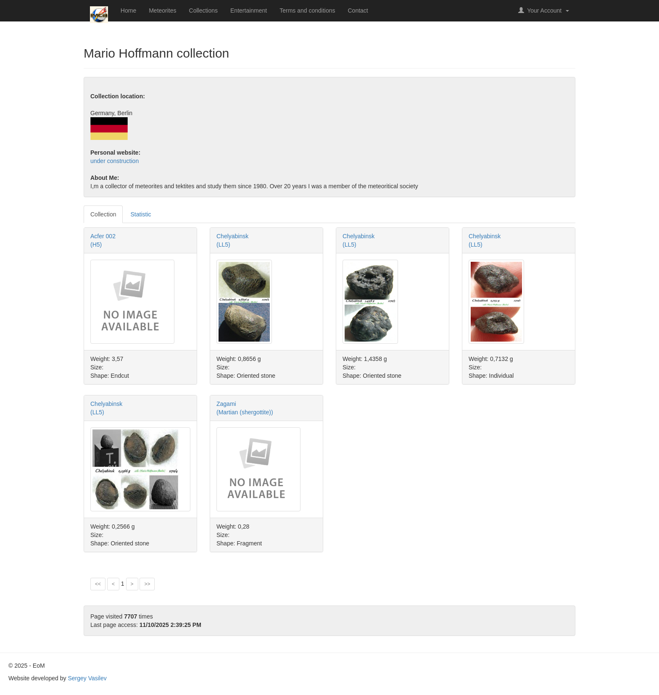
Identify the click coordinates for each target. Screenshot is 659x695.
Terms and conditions (307, 10)
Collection (103, 214)
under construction (114, 161)
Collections (203, 10)
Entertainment (248, 10)
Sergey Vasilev (87, 678)
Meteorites (162, 10)
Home (128, 10)
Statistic (140, 214)
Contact (358, 10)
